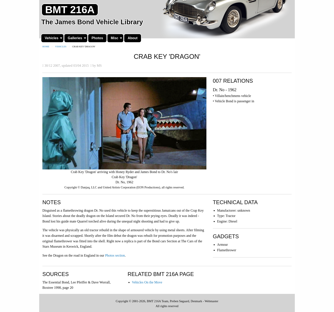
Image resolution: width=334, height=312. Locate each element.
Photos (97, 38)
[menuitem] (52, 38)
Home (45, 46)
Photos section (115, 255)
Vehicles (51, 38)
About (132, 38)
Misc (114, 38)
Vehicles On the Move (147, 282)
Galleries (75, 38)
